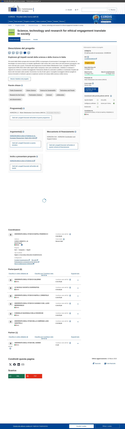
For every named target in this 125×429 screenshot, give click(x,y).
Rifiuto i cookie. (107, 426)
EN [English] (13, 52)
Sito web (35, 260)
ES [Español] (17, 52)
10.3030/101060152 (89, 58)
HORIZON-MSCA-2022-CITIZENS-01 (22, 161)
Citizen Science (31, 90)
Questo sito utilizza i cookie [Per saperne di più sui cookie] (21, 426)
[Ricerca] (112, 10)
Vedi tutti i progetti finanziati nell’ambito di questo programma (31, 117)
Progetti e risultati (29, 21)
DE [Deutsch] (9, 52)
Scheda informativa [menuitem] (14, 39)
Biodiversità (91, 107)
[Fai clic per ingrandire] (78, 280)
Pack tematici (18, 21)
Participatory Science (35, 95)
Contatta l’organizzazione (22, 260)
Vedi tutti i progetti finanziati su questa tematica (24, 144)
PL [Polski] (28, 52)
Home (11, 21)
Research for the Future (17, 95)
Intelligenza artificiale (91, 103)
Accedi (69, 10)
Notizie (50, 21)
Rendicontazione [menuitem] (25, 39)
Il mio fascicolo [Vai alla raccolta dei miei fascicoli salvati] (110, 363)
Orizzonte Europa (33, 25)
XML (17, 376)
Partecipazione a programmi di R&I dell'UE (26, 262)
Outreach (49, 95)
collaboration (60, 95)
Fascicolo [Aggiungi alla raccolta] (97, 363)
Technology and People (67, 90)
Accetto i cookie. (81, 426)
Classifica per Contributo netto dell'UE (44, 274)
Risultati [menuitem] (35, 39)
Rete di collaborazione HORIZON (24, 263)
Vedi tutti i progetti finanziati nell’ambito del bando (25, 167)
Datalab (55, 21)
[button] (77, 10)
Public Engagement (16, 90)
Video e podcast (41, 21)
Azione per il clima (108, 103)
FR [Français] (21, 52)
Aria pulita (108, 100)
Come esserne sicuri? (33, 1)
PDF (35, 376)
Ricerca (62, 21)
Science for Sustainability (48, 90)
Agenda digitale (91, 100)
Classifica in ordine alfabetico (18, 273)
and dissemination (15, 99)
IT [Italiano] (24, 52)
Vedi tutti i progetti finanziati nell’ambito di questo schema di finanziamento (62, 146)
